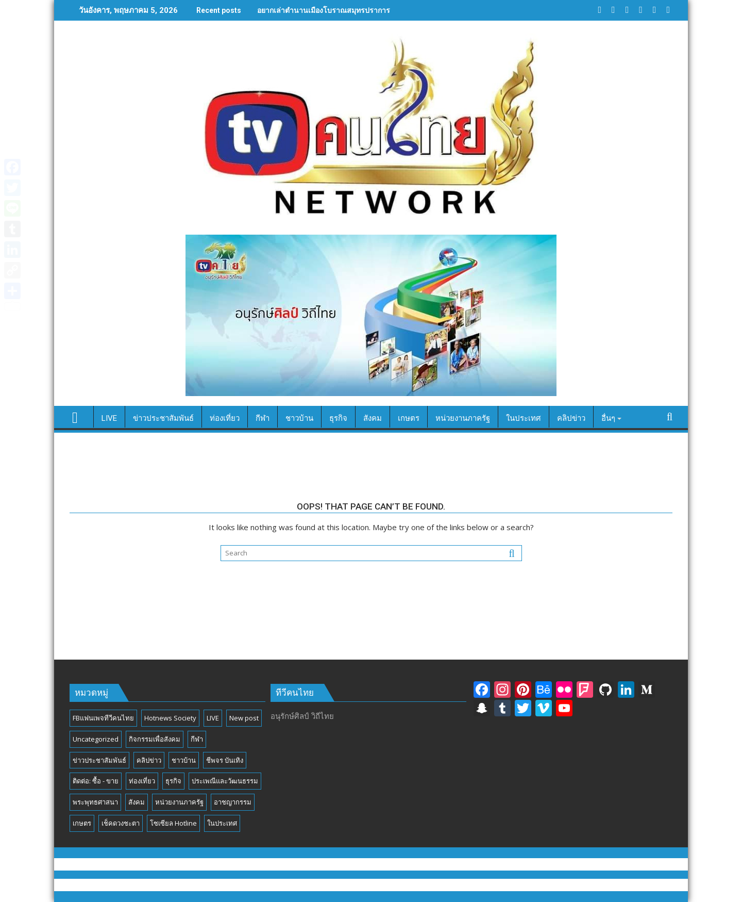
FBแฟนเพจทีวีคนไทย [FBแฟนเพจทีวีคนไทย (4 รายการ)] (103, 718)
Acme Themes (472, 885)
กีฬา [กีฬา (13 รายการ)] (197, 739)
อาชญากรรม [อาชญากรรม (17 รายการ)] (232, 802)
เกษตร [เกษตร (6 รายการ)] (82, 823)
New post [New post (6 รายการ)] (244, 718)
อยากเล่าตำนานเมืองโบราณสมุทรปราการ (323, 10)
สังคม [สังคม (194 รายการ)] (136, 802)
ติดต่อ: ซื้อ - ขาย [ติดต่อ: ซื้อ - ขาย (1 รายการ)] (96, 780)
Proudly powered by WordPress (301, 885)
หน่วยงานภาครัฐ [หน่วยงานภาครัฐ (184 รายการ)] (179, 802)
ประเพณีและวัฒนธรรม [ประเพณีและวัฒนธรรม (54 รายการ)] (225, 780)
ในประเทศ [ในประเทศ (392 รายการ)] (222, 823)
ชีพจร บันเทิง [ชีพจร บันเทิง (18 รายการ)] (224, 760)
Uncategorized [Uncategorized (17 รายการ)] (96, 739)
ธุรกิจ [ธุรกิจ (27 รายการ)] (173, 780)
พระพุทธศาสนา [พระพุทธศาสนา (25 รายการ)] (95, 802)
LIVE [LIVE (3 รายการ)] (213, 718)
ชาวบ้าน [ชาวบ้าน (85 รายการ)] (184, 760)
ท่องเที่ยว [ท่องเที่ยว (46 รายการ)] (142, 780)
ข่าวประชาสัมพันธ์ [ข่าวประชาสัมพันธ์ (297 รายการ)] (99, 760)
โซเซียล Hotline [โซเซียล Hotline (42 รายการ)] (173, 823)
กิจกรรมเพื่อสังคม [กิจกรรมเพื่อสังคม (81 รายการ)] (154, 739)
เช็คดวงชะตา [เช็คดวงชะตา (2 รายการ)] (121, 823)
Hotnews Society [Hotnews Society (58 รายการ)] (170, 718)
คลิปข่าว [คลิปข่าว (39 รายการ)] (149, 760)
